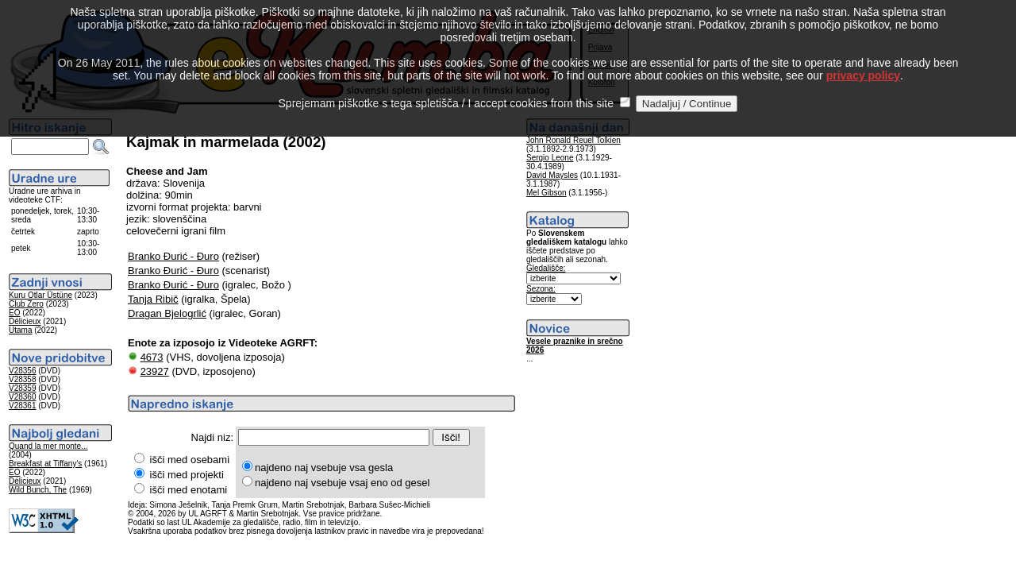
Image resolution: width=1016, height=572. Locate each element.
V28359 (22, 388)
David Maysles (552, 175)
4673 (152, 357)
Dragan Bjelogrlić (167, 313)
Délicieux (25, 321)
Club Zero (26, 304)
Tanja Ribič (153, 299)
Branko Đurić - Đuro (173, 256)
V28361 (22, 405)
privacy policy (863, 57)
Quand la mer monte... (48, 446)
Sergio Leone (550, 157)
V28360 (22, 396)
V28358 (22, 379)
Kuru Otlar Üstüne (40, 295)
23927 (154, 371)
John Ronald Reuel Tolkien (573, 140)
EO (14, 312)
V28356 (22, 370)
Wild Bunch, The (38, 489)
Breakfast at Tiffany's (45, 463)
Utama (20, 330)
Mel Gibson (546, 192)
